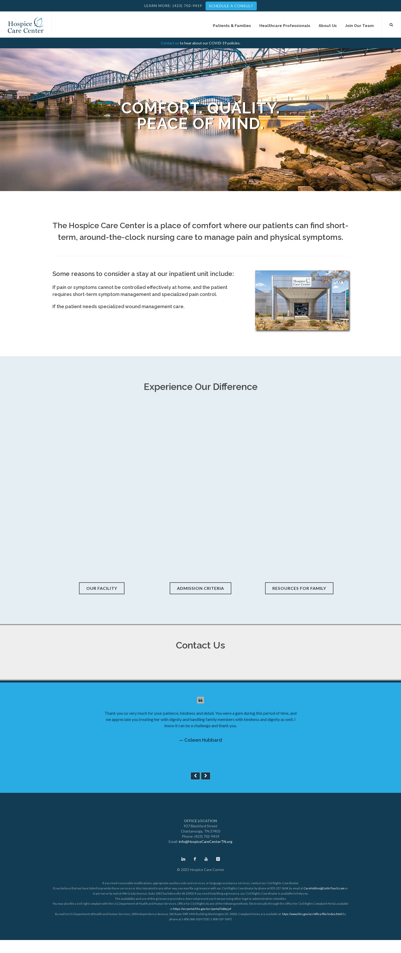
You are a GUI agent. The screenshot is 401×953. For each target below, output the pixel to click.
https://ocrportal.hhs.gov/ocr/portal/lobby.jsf (202, 908)
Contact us (170, 43)
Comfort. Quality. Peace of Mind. (200, 116)
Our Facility (101, 588)
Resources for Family (299, 588)
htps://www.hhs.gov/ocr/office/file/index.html (312, 914)
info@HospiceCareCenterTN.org (205, 841)
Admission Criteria (200, 588)
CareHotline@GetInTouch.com (324, 888)
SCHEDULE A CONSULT (231, 6)
